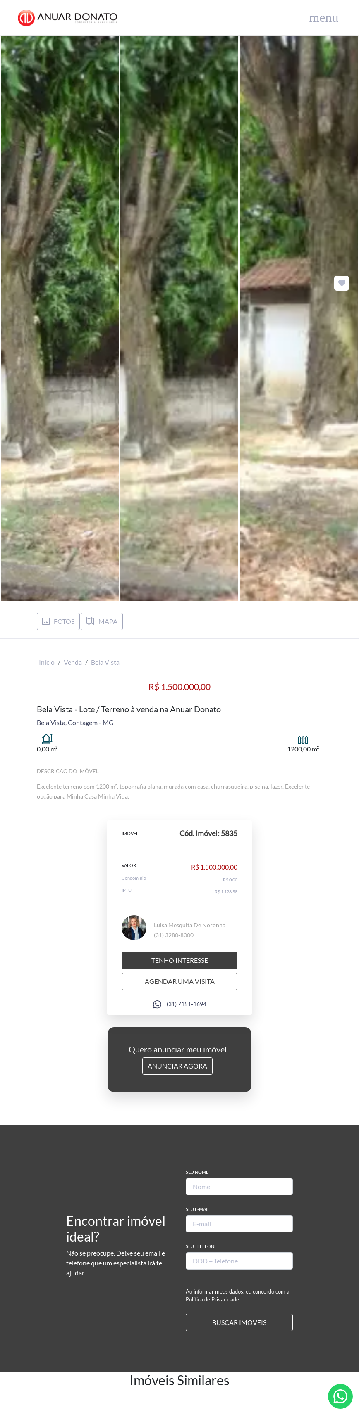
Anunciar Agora (177, 1066)
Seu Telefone (201, 1246)
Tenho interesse (179, 960)
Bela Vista (105, 662)
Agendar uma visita (180, 981)
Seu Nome (197, 1172)
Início (47, 662)
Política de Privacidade (212, 1299)
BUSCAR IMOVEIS (239, 1322)
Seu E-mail (198, 1209)
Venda (73, 662)
